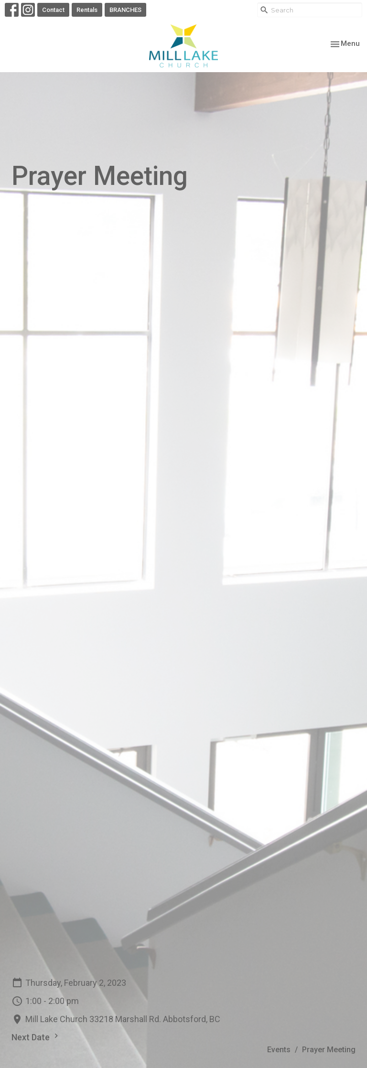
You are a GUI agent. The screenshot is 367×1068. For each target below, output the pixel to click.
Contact (53, 9)
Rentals (86, 9)
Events (279, 1049)
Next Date (36, 1036)
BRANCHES (125, 9)
